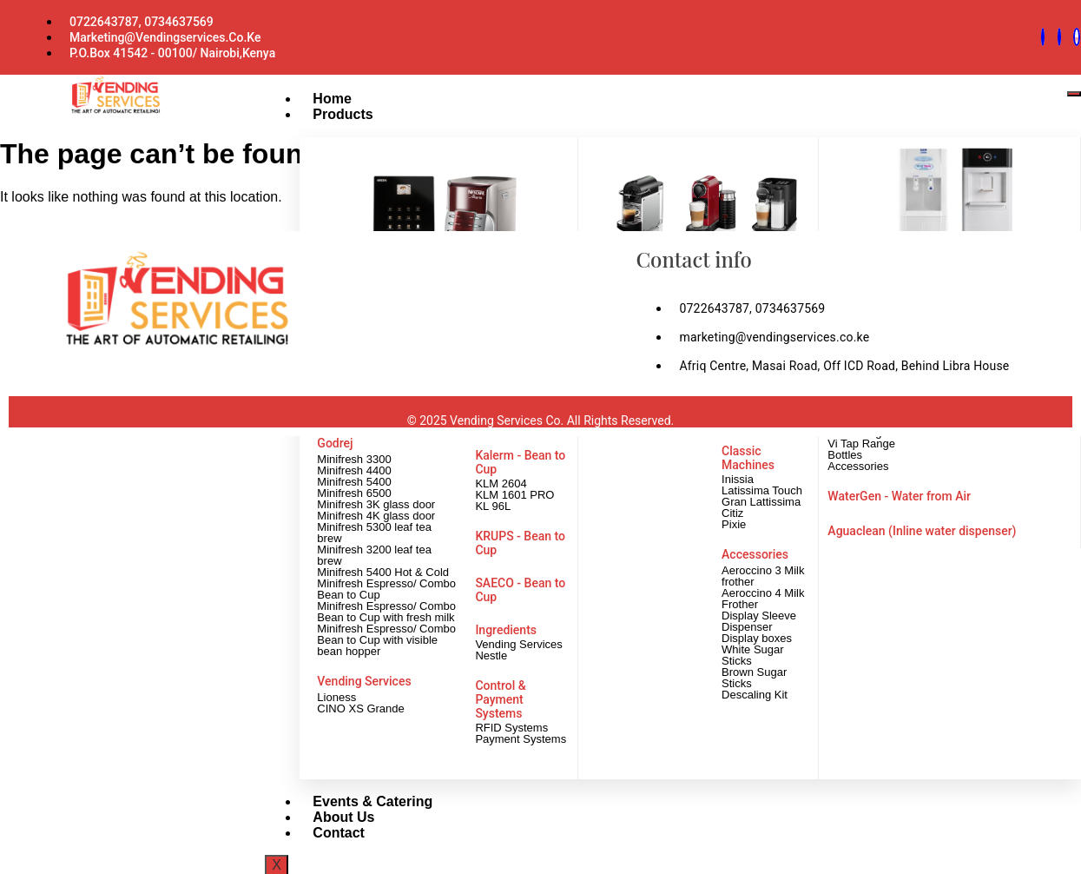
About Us (329, 815)
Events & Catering (359, 799)
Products (329, 112)
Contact (325, 831)
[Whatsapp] (1043, 37)
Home (318, 96)
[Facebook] (1059, 37)
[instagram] (1076, 37)
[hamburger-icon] (1074, 92)
